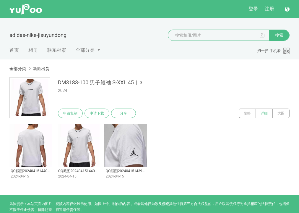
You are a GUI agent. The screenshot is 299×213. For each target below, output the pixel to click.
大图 (281, 113)
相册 (33, 50)
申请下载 (97, 113)
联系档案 (56, 50)
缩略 (247, 113)
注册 (269, 9)
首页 (14, 50)
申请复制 (70, 113)
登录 (253, 9)
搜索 (279, 35)
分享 (123, 113)
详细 (264, 113)
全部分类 (85, 50)
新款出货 (41, 68)
